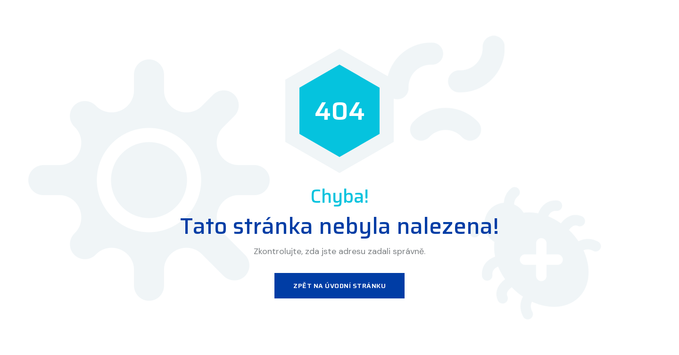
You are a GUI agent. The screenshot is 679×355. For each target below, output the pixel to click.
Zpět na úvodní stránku (339, 286)
